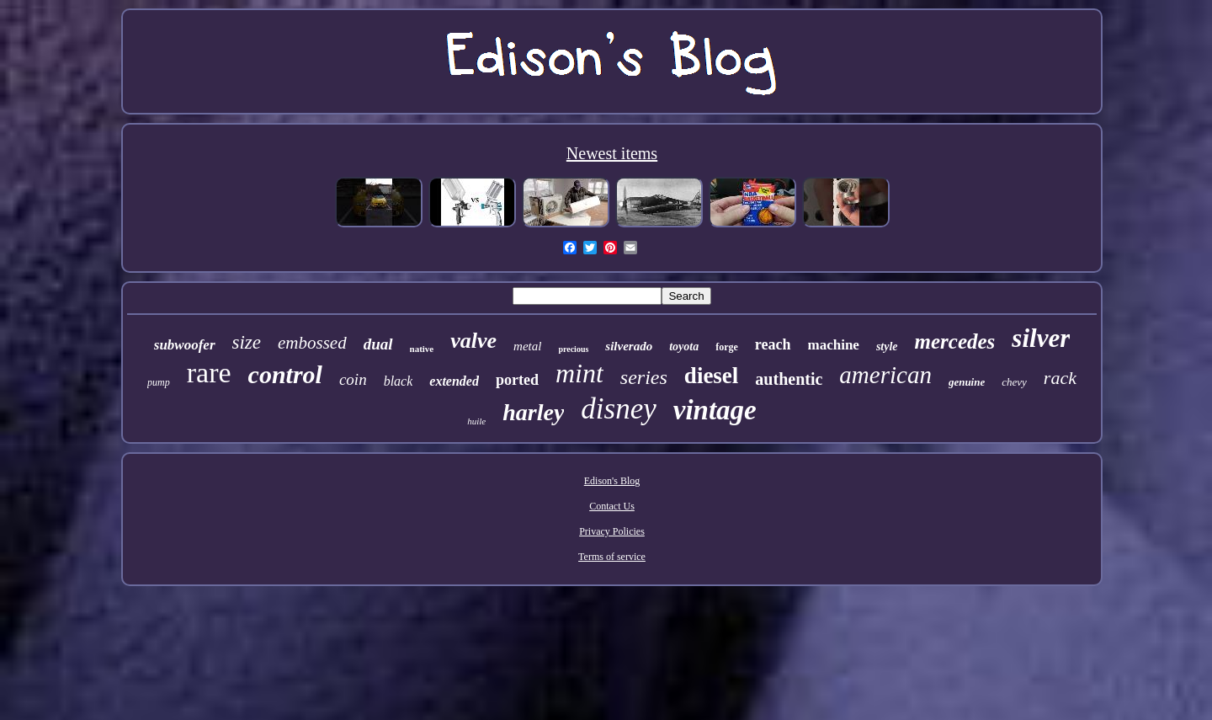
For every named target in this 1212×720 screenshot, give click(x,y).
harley (533, 412)
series (643, 377)
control (285, 374)
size (247, 342)
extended (454, 381)
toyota (684, 346)
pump (158, 382)
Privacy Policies (612, 531)
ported (517, 379)
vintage (715, 410)
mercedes (955, 341)
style (887, 346)
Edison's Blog (612, 481)
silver (1041, 338)
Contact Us (612, 506)
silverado (628, 346)
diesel (711, 375)
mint (579, 373)
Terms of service (612, 557)
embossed (312, 343)
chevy (1014, 382)
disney (618, 408)
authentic (788, 379)
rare (209, 372)
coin (353, 379)
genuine (967, 382)
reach (773, 344)
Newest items (611, 153)
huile (476, 421)
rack (1060, 377)
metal (527, 346)
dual (378, 344)
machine (833, 345)
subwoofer (184, 345)
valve (473, 340)
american (885, 374)
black (398, 381)
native (422, 349)
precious (573, 349)
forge (726, 347)
